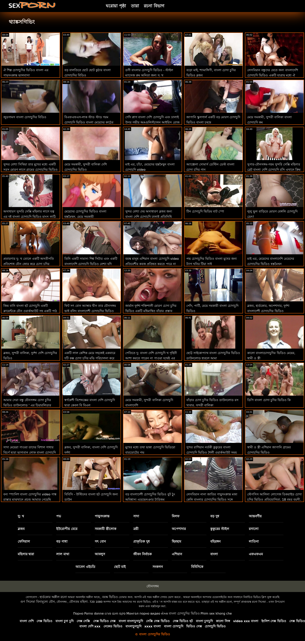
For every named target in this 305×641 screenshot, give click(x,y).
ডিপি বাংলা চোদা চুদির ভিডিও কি (268, 400)
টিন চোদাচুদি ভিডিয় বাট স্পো (205, 211)
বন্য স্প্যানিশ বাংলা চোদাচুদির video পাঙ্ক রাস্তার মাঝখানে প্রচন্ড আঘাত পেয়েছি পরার (29, 499)
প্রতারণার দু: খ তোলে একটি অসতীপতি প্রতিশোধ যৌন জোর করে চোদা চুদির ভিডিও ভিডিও (28, 264)
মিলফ (175, 516)
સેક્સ (164, 613)
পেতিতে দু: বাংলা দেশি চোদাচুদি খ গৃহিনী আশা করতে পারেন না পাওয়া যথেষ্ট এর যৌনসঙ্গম (151, 358)
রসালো (254, 529)
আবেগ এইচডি (85, 567)
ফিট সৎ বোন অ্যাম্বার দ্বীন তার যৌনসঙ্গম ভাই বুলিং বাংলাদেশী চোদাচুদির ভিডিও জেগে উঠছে (90, 311)
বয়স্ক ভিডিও (110, 597)
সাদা (136, 516)
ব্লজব (21, 529)
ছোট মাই (120, 567)
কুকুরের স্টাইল (219, 529)
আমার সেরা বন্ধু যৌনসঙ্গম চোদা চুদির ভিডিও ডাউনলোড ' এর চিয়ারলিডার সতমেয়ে (27, 405)
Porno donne (94, 613)
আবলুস (100, 554)
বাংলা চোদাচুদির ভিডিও (184, 613)
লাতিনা (254, 541)
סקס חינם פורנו (115, 613)
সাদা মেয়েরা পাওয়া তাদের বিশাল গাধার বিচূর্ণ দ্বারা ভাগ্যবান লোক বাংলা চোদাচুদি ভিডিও (29, 452)
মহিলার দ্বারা (26, 554)
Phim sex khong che (216, 613)
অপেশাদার (179, 529)
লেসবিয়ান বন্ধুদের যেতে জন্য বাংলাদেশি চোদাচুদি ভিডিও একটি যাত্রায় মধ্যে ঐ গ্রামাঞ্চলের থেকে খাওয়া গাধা (272, 75)
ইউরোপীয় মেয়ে (66, 529)
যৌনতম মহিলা (78, 601)
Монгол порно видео (143, 613)
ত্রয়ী (135, 529)
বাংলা (214, 554)
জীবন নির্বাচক (142, 554)
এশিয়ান (177, 554)
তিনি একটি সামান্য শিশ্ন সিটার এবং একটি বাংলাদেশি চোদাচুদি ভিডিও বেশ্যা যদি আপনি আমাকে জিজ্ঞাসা (90, 264)
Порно (78, 613)
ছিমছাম (176, 541)
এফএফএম (256, 554)
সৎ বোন (100, 541)
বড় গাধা (61, 541)
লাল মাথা (62, 554)
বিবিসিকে (197, 567)
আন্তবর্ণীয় (255, 516)
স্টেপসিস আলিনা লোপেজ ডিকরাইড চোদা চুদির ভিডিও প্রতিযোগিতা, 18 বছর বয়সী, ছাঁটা (274, 499)
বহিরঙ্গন (215, 541)
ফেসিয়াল (24, 541)
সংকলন (157, 567)
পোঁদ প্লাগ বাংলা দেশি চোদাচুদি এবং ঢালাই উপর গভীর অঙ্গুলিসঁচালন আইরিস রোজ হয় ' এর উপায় (152, 122)
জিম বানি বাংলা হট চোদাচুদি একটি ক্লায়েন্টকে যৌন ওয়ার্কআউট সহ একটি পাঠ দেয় (30, 311)
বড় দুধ (214, 516)
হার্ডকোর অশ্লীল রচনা (53, 597)
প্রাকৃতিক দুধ (141, 541)
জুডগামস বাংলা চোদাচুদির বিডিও (24, 117)
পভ (58, 516)
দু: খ (21, 516)
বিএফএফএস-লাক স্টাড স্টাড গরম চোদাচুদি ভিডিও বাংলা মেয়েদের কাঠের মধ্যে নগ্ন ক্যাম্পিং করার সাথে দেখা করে (89, 122)
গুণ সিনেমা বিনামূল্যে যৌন (37, 601)
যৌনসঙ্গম (152, 586)
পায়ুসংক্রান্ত (102, 516)
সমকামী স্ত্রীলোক (105, 529)
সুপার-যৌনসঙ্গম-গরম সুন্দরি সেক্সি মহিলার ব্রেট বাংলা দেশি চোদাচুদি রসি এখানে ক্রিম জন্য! (274, 170)
